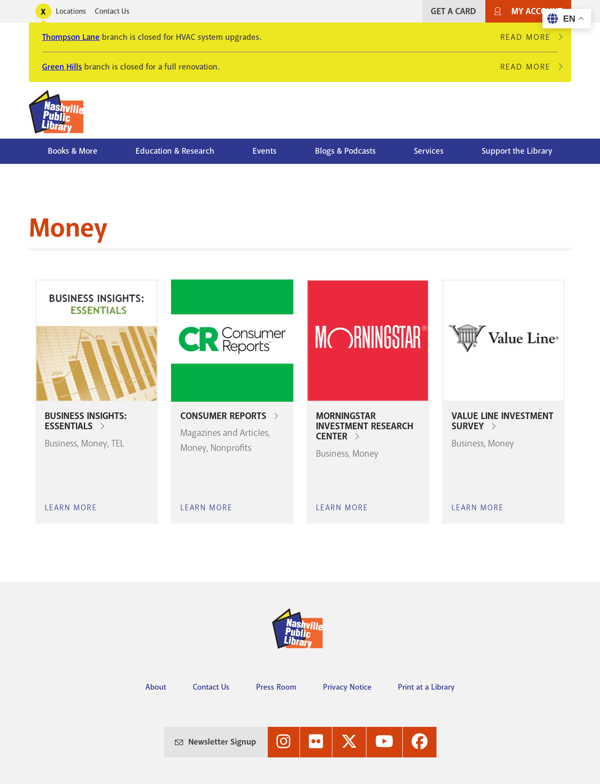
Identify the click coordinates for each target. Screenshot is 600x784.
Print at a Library (426, 687)
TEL (118, 443)
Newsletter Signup (222, 742)
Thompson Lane (71, 37)
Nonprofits (230, 448)
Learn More (71, 507)
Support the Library (517, 151)
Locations (71, 11)
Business (61, 443)
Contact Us (112, 11)
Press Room (276, 687)
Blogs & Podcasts (345, 151)
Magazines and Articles (224, 433)
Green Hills (62, 67)
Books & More (72, 151)
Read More (529, 37)
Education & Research (175, 151)
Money (94, 443)
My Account (536, 11)
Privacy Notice (347, 687)
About (155, 687)
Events (265, 151)
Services (429, 151)
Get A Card (453, 11)
